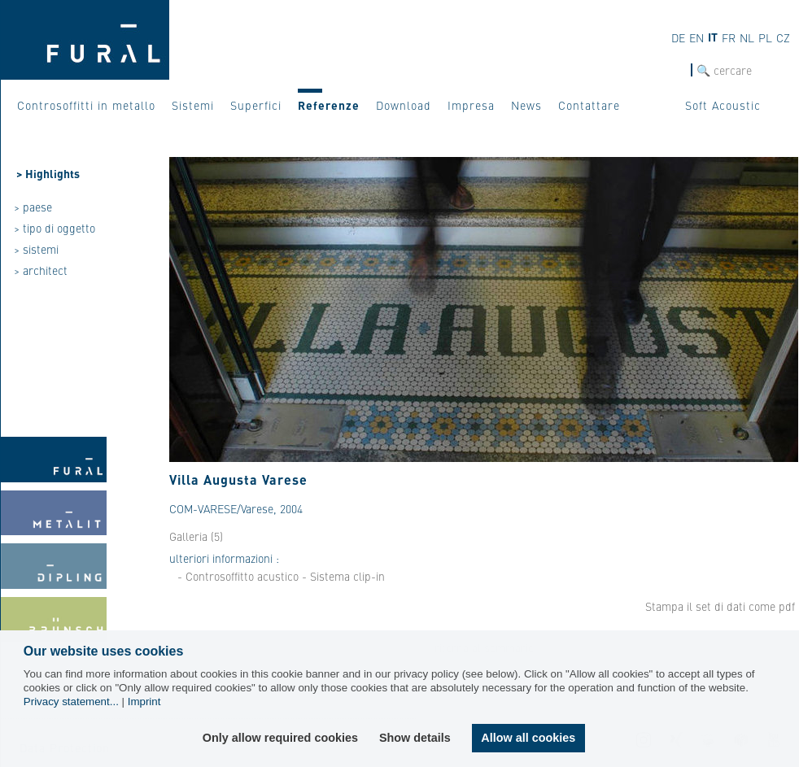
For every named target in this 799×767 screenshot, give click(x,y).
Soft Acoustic (723, 105)
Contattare (589, 105)
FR (729, 37)
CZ (783, 37)
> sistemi (36, 249)
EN (696, 37)
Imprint (144, 701)
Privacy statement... (71, 701)
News (526, 105)
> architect (41, 270)
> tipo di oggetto (54, 228)
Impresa (471, 105)
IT (713, 36)
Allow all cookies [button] (528, 737)
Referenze (329, 105)
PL (765, 37)
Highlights (52, 173)
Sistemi (193, 105)
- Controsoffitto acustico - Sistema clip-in (281, 576)
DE (678, 37)
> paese (33, 206)
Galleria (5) (196, 536)
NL (747, 37)
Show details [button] (415, 737)
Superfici (256, 105)
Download (403, 105)
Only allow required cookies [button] (280, 737)
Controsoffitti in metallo (86, 105)
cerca (677, 70)
